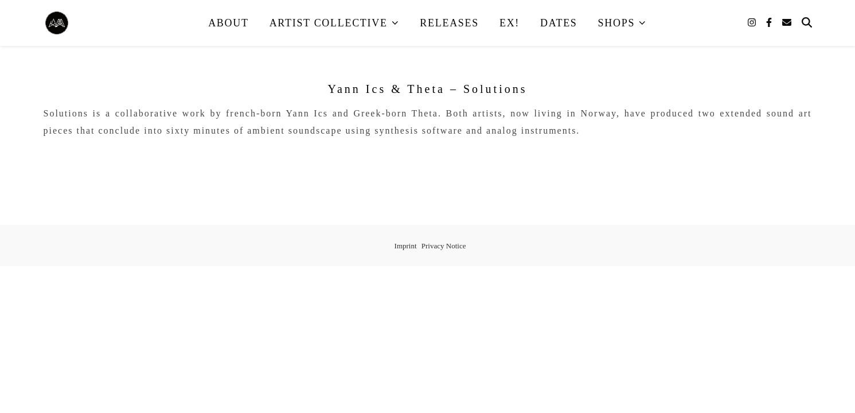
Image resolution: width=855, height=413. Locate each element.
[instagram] (753, 23)
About (228, 23)
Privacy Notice (443, 245)
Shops (616, 23)
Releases (449, 23)
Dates (558, 23)
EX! (509, 23)
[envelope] (786, 23)
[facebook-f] (770, 23)
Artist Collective (329, 23)
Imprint (406, 245)
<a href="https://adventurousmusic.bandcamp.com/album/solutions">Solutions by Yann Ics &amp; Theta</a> (428, 159)
